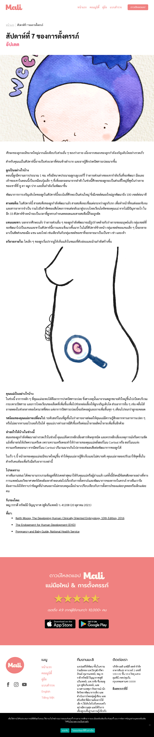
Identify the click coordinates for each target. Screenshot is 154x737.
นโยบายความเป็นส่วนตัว (78, 721)
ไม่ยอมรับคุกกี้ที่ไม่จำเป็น (83, 730)
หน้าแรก (82, 7)
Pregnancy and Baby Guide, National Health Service (47, 531)
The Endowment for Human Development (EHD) (46, 525)
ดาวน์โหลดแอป (138, 7)
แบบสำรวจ (116, 7)
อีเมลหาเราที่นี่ (120, 688)
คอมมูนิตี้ (94, 7)
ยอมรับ (65, 730)
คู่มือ (104, 7)
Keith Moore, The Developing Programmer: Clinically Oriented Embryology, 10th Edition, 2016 (70, 518)
